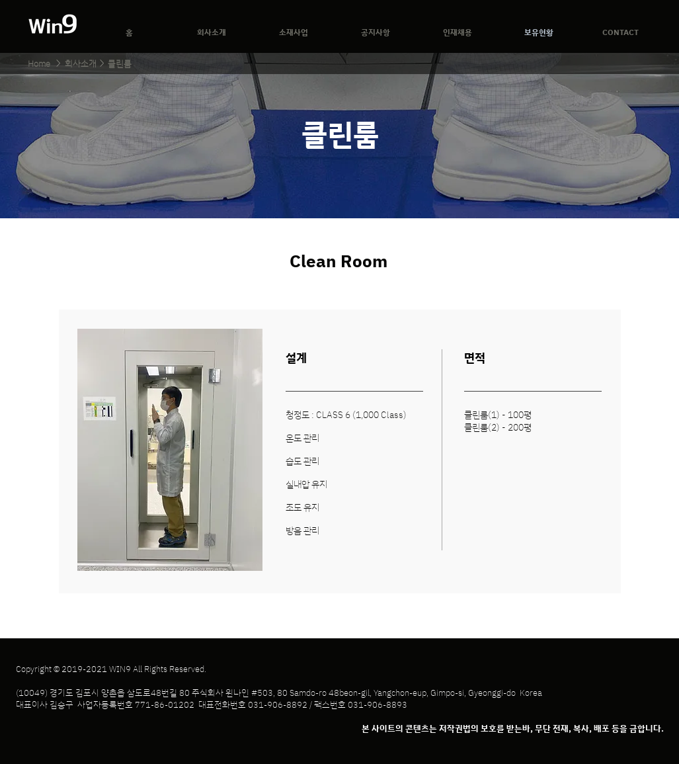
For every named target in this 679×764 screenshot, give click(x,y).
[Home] (39, 63)
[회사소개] (80, 63)
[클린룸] (120, 63)
